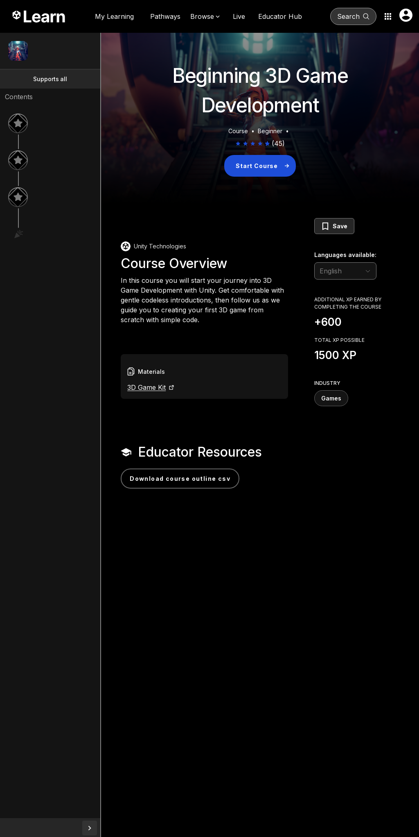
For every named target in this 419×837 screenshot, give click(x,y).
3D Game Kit (173, 397)
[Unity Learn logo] (39, 16)
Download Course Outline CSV (207, 481)
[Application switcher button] (388, 16)
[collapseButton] (116, 828)
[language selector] (345, 271)
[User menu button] (405, 15)
